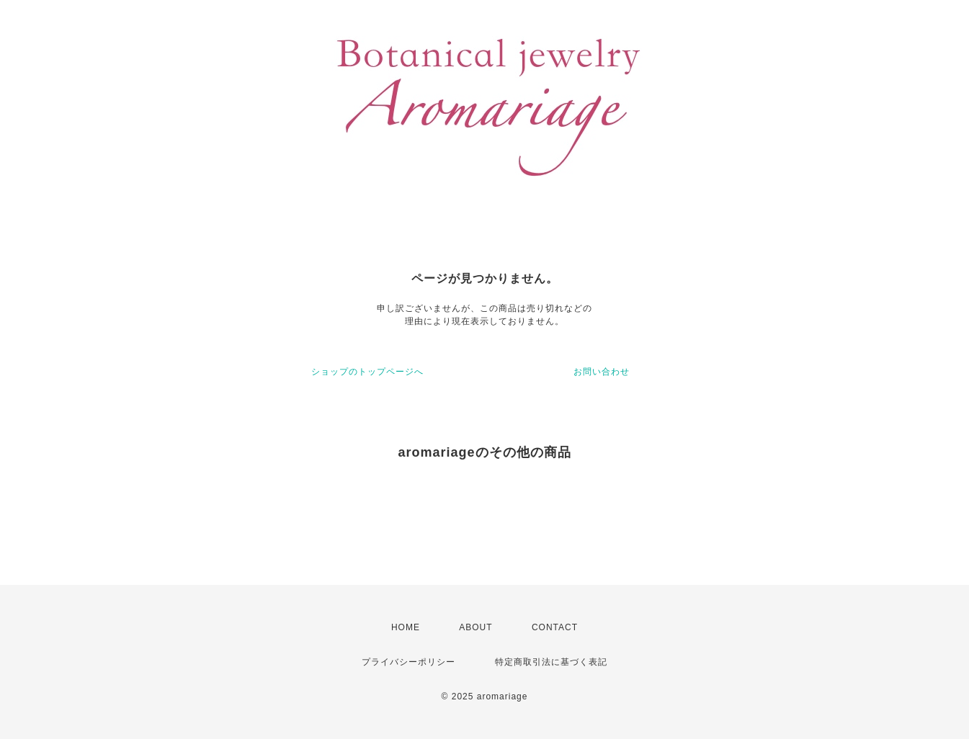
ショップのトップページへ (367, 372)
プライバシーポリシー (408, 662)
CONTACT (555, 627)
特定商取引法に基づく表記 (551, 662)
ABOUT (475, 627)
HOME (405, 627)
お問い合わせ (601, 372)
